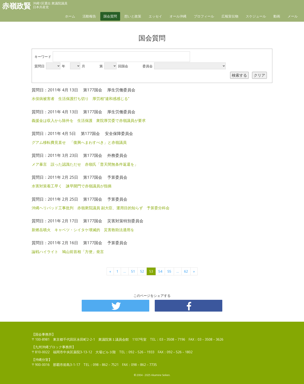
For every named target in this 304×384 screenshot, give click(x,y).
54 (160, 271)
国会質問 (110, 16)
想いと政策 (132, 16)
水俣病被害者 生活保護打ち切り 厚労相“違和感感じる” (80, 98)
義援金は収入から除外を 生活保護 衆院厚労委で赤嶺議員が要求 (89, 120)
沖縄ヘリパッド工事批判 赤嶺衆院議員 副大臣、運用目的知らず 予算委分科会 (101, 207)
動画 (276, 16)
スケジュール (256, 16)
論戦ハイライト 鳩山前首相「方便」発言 (68, 251)
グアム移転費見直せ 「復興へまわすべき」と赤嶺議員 (79, 142)
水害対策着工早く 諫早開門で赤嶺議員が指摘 (71, 185)
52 (142, 271)
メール (293, 16)
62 (186, 271)
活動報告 (89, 16)
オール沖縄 (178, 16)
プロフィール (204, 16)
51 (133, 271)
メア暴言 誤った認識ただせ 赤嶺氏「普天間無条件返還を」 (85, 164)
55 (169, 271)
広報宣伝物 (229, 16)
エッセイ (155, 16)
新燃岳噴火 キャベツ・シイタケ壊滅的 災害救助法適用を (83, 229)
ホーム (70, 16)
